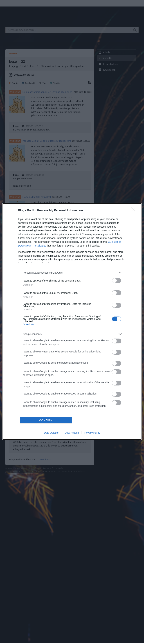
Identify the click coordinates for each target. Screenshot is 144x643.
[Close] (134, 210)
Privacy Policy (92, 432)
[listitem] (72, 272)
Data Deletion (51, 432)
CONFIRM (46, 420)
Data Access (72, 432)
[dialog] (72, 321)
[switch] (116, 280)
